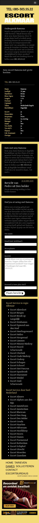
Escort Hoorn (16, 434)
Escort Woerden (18, 452)
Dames (10, 466)
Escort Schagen (17, 362)
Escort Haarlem (17, 424)
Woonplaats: (10, 249)
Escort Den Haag (18, 415)
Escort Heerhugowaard (21, 331)
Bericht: (8, 256)
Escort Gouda (16, 421)
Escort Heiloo (16, 334)
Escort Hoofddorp (19, 430)
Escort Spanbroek (18, 371)
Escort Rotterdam (18, 443)
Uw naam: (9, 234)
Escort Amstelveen (19, 406)
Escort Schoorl (17, 365)
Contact (12, 469)
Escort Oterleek (17, 353)
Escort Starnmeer (18, 374)
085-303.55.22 (23, 9)
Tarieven (20, 462)
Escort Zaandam (18, 455)
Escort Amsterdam (19, 409)
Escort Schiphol (17, 446)
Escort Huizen (17, 437)
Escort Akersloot (18, 309)
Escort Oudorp (17, 359)
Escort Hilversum (18, 427)
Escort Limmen (17, 340)
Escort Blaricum (18, 412)
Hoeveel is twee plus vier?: (15, 285)
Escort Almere (17, 396)
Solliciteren (25, 466)
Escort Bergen (17, 312)
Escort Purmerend (19, 440)
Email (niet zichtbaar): (13, 241)
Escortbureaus (17, 473)
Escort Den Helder (19, 418)
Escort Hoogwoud (19, 337)
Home (9, 462)
